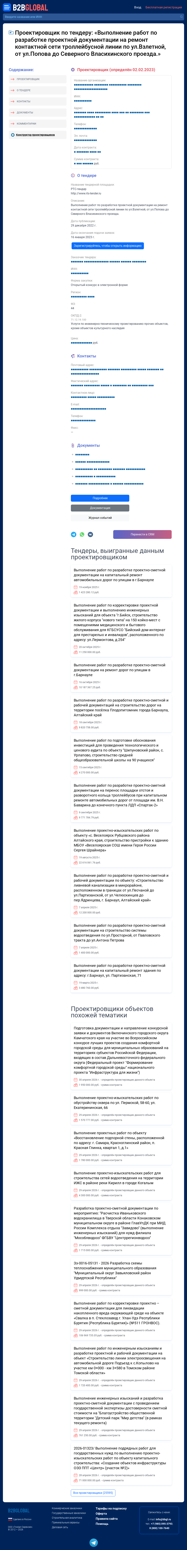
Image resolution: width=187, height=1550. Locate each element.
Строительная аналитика (67, 1517)
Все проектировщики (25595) (93, 1493)
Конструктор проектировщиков (35, 134)
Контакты (23, 101)
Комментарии (26, 123)
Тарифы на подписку (111, 1508)
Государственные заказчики (69, 1513)
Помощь (102, 1524)
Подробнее (100, 498)
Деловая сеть (60, 1527)
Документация (100, 508)
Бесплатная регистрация (164, 7)
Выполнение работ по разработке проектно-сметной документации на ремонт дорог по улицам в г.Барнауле (119, 670)
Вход (137, 7)
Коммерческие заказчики (67, 1508)
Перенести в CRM (142, 534)
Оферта (101, 1513)
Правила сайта (107, 1518)
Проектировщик (28, 79)
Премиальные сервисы (66, 1522)
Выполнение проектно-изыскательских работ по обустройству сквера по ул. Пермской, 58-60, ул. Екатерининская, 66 (116, 1103)
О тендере (23, 90)
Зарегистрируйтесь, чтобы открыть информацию (108, 245)
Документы (25, 112)
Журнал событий (100, 518)
